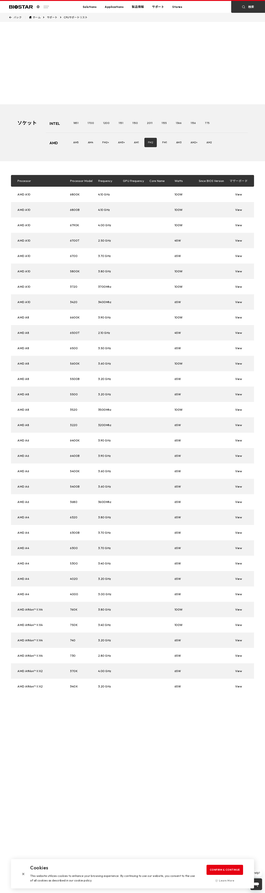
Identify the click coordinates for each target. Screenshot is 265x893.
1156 (193, 123)
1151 (121, 123)
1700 (91, 123)
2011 (149, 123)
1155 (164, 123)
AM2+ (194, 142)
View (238, 194)
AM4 (90, 142)
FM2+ (105, 142)
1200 (106, 123)
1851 (75, 123)
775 (207, 123)
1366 (178, 123)
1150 (135, 123)
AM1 (136, 142)
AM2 (209, 142)
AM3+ (121, 142)
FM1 (164, 142)
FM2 (150, 142)
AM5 (76, 142)
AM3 (179, 142)
